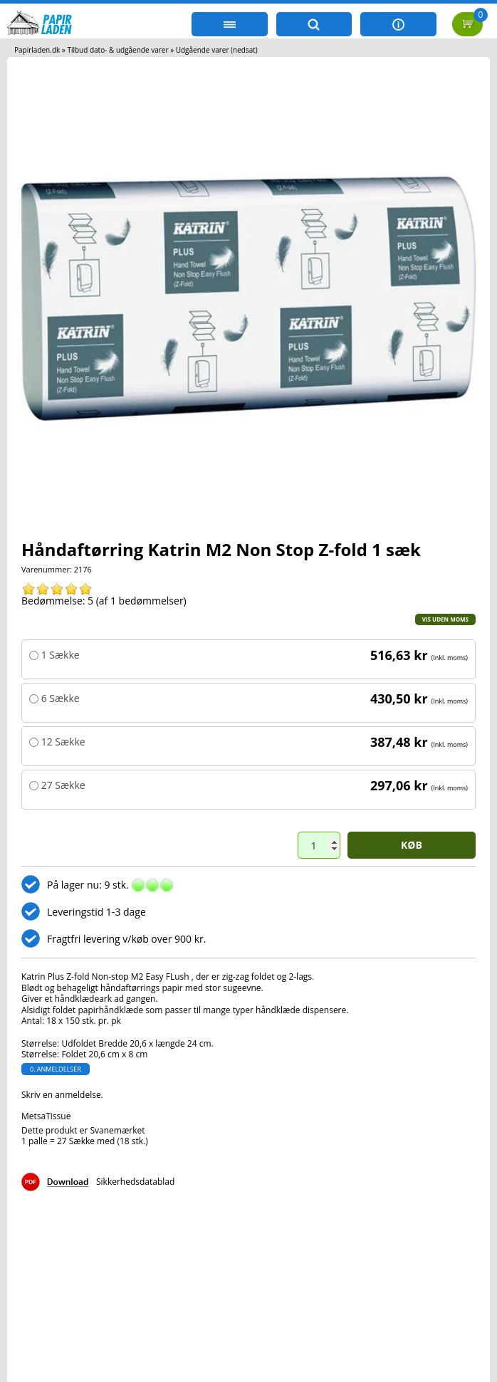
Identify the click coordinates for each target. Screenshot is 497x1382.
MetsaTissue (45, 1116)
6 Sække (59, 698)
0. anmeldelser (55, 1069)
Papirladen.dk (37, 50)
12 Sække (61, 742)
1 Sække (59, 655)
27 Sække (61, 785)
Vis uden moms (445, 619)
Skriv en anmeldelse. (62, 1095)
